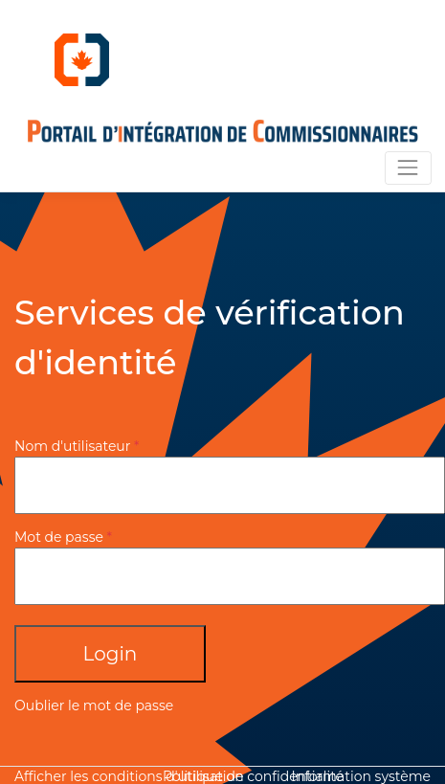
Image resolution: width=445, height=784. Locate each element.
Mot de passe (58, 537)
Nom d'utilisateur (72, 446)
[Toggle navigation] (408, 168)
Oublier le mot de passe (93, 705)
